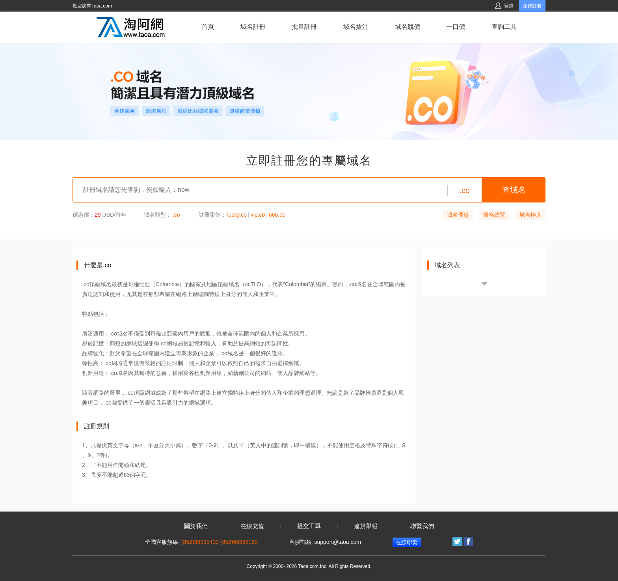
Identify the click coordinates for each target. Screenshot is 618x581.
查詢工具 (504, 26)
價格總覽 (494, 215)
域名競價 (407, 26)
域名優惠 (458, 215)
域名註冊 (253, 26)
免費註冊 (532, 6)
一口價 (455, 26)
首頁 (207, 26)
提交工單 (309, 526)
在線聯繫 (407, 542)
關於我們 (196, 526)
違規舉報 (366, 526)
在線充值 (252, 526)
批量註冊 (304, 26)
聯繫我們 (422, 526)
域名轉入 (530, 215)
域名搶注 (356, 26)
